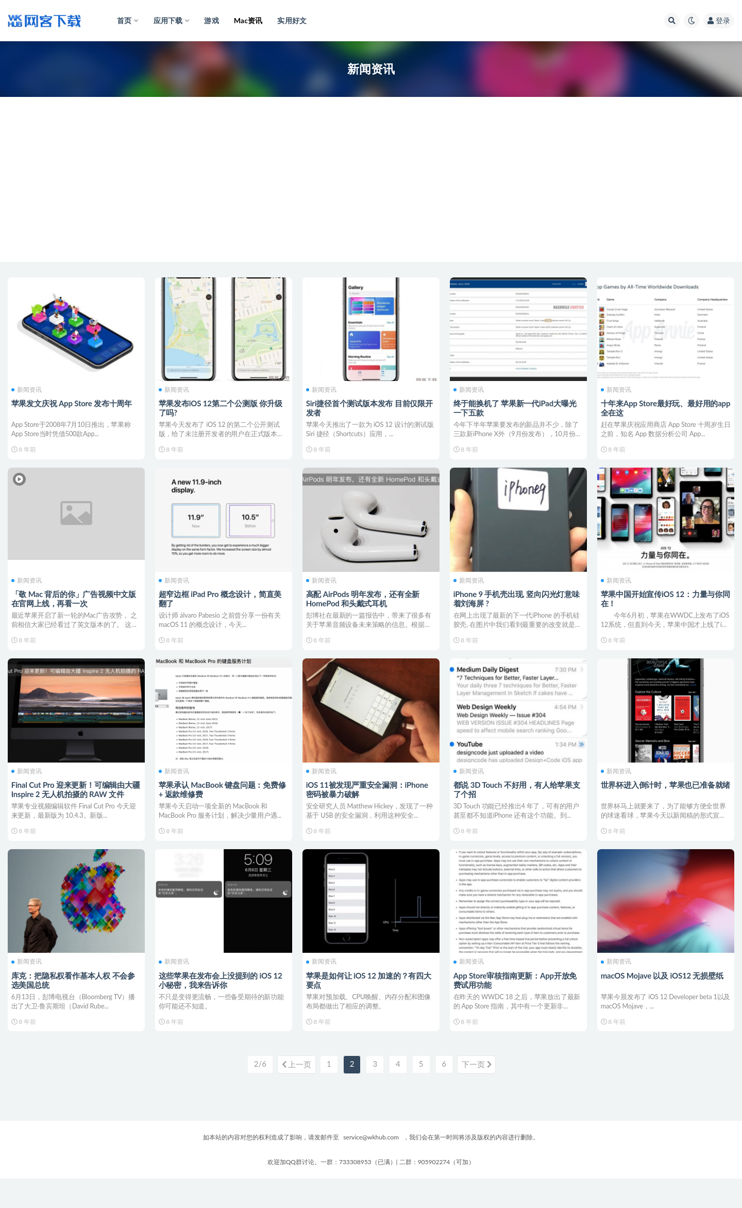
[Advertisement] (371, 190)
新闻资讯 (28, 388)
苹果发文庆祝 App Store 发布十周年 (73, 402)
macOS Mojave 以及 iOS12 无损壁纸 (663, 997)
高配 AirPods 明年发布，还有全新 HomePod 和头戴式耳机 (364, 605)
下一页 (480, 1094)
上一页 (293, 1094)
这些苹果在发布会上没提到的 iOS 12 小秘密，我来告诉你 (222, 1002)
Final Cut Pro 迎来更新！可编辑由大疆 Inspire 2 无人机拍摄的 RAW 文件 (74, 804)
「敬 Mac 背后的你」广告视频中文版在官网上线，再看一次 (75, 605)
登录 (718, 20)
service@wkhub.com (371, 1166)
